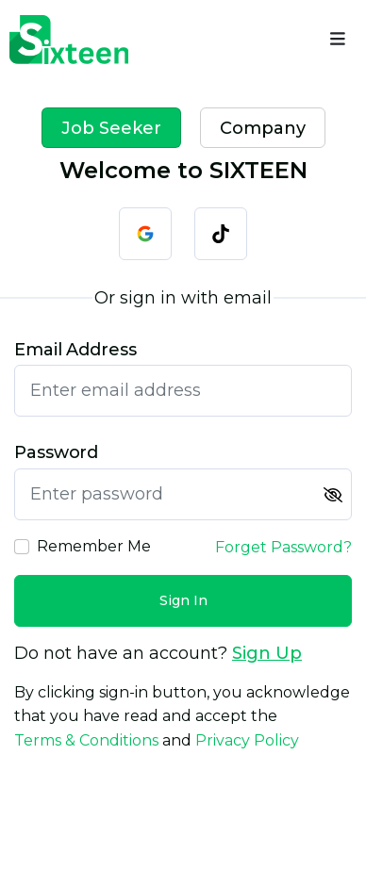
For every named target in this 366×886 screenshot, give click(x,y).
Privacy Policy (247, 740)
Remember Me (94, 546)
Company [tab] (263, 128)
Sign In (183, 600)
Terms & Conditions (86, 740)
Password (56, 452)
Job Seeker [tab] (111, 128)
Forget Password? (283, 547)
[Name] (338, 39)
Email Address (75, 349)
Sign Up (267, 653)
